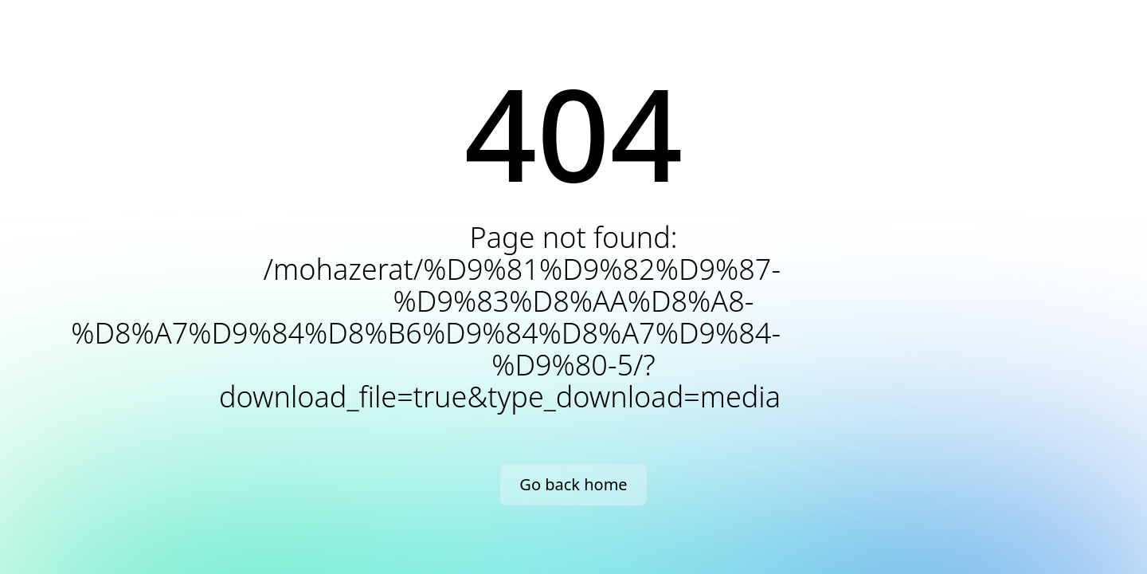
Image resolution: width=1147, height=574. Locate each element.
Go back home (573, 484)
